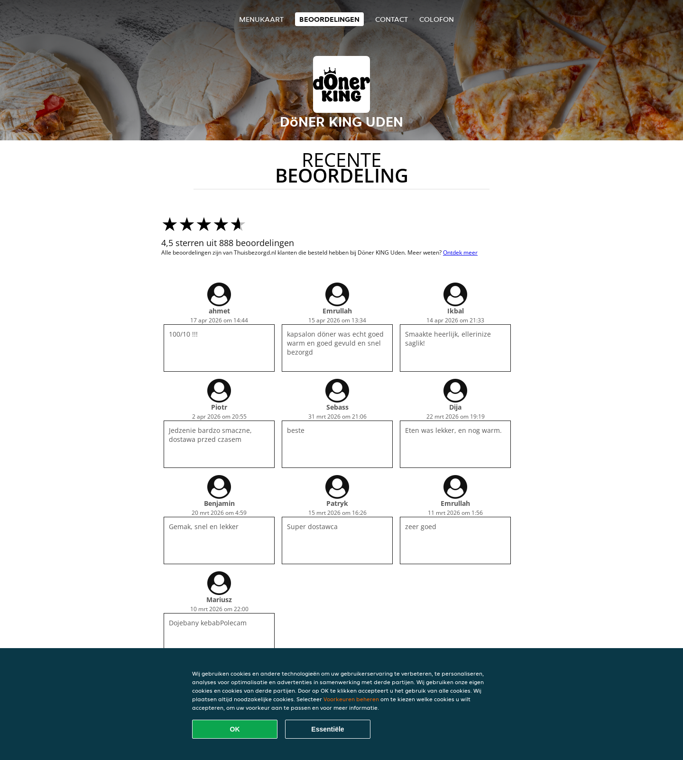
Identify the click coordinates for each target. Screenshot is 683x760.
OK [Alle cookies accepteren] (235, 729)
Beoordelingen (329, 19)
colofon (436, 19)
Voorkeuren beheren (351, 699)
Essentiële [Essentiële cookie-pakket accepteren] (327, 729)
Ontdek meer (460, 252)
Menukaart (261, 19)
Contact (391, 19)
